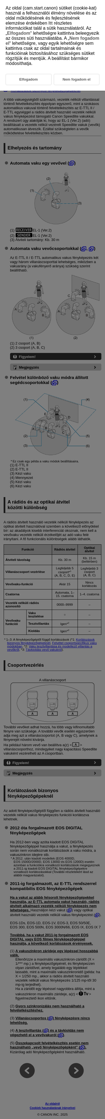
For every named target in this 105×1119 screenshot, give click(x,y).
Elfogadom (18, 33)
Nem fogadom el (76, 79)
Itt (50, 23)
